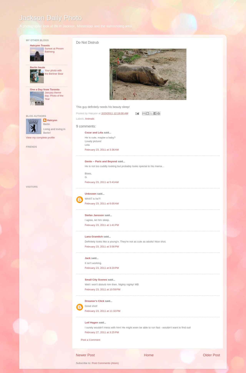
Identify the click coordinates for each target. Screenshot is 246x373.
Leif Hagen (91, 322)
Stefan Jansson (94, 215)
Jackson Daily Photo (50, 18)
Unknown (90, 193)
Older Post (211, 355)
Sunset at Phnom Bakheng (54, 50)
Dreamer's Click (94, 301)
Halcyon (52, 120)
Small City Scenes (96, 279)
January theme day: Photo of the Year (54, 95)
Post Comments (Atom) (105, 363)
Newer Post (85, 355)
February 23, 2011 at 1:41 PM (102, 225)
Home (149, 355)
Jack (88, 258)
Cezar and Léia (94, 132)
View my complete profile (40, 137)
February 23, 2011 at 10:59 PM (102, 289)
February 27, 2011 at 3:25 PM (102, 332)
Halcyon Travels (40, 45)
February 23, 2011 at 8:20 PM (102, 267)
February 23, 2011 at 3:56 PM (102, 246)
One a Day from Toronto (45, 89)
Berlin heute (37, 67)
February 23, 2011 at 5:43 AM (102, 182)
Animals (89, 118)
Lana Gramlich (94, 236)
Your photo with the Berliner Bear (54, 72)
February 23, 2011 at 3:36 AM (102, 149)
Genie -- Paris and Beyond (101, 161)
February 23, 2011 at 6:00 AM (102, 203)
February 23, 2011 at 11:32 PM (102, 311)
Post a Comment (90, 339)
